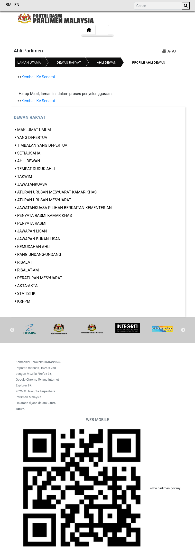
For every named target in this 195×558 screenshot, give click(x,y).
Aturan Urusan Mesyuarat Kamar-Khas (56, 192)
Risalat (24, 262)
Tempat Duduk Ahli (36, 168)
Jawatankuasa (32, 184)
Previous (12, 330)
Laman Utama (29, 62)
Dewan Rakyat (69, 62)
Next (183, 330)
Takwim (24, 176)
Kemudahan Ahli (33, 246)
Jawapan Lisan (32, 231)
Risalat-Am (28, 270)
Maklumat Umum (34, 129)
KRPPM (23, 301)
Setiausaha (28, 153)
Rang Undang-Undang (39, 254)
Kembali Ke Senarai (38, 77)
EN (16, 4)
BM (9, 4)
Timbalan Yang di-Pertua (42, 145)
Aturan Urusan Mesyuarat (44, 200)
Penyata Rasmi (31, 223)
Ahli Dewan (106, 62)
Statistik (26, 293)
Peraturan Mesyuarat (39, 278)
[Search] (158, 6)
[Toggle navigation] (102, 30)
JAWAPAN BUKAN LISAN (38, 239)
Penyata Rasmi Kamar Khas (44, 215)
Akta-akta (27, 285)
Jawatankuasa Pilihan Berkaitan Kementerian (64, 207)
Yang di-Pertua (32, 137)
